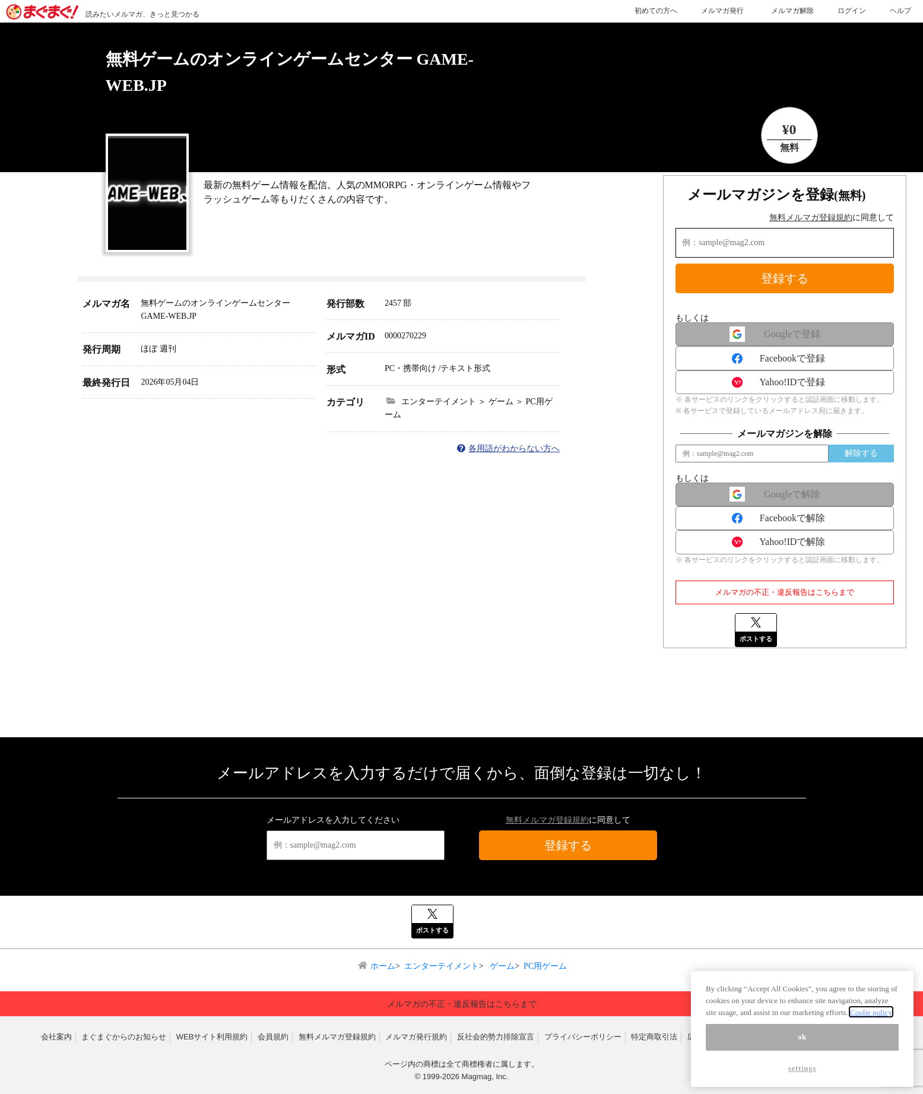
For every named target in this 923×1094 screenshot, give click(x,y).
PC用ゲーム (545, 966)
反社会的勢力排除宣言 (495, 1036)
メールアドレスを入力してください (333, 820)
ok (802, 1068)
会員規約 (273, 1036)
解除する (861, 453)
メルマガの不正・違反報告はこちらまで (784, 592)
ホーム (382, 966)
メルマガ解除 (792, 11)
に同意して (831, 217)
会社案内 (56, 1036)
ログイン (852, 11)
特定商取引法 (654, 1036)
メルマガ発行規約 (416, 1036)
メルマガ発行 (722, 11)
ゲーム (501, 966)
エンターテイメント (441, 966)
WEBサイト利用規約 (212, 1036)
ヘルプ (900, 11)
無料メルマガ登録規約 (810, 217)
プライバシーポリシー (582, 1036)
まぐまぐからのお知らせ (123, 1036)
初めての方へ (656, 11)
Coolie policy (871, 1044)
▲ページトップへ (775, 981)
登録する (784, 278)
